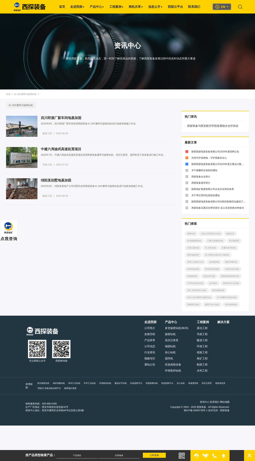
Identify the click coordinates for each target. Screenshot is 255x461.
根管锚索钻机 (218, 290)
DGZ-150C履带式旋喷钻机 (199, 297)
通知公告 (150, 364)
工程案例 (116, 6)
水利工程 (202, 370)
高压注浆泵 (172, 340)
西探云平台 (175, 6)
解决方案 (224, 322)
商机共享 (136, 6)
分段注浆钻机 (193, 248)
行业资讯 (150, 352)
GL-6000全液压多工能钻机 (217, 255)
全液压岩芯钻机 (232, 269)
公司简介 (150, 328)
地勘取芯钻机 (193, 304)
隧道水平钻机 (120, 383)
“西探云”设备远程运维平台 (49, 388)
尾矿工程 (202, 358)
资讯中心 (205, 402)
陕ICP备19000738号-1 (196, 410)
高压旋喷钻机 (43, 383)
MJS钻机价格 (193, 269)
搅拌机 (169, 358)
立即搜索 (155, 455)
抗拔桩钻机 (192, 276)
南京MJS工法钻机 (231, 283)
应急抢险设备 (173, 364)
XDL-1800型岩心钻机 (196, 290)
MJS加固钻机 (231, 304)
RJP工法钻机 (89, 383)
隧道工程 (47, 133)
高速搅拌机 (193, 383)
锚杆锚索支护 (193, 255)
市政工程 (47, 164)
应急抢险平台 (136, 383)
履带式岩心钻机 (212, 304)
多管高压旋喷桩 (212, 269)
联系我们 (194, 6)
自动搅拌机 (214, 262)
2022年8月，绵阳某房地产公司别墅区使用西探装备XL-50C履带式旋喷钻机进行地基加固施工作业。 (93, 186)
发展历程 (150, 334)
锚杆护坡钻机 (231, 262)
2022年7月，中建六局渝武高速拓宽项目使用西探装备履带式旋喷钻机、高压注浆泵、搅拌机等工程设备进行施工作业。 (103, 154)
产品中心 (97, 6)
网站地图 (225, 402)
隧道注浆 (230, 233)
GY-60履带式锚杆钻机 (226, 297)
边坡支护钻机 (209, 276)
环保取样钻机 (173, 370)
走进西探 (77, 6)
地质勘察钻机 (151, 383)
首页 (62, 6)
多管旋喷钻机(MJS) (177, 328)
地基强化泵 (220, 383)
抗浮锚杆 (213, 283)
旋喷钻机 (191, 233)
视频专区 (150, 358)
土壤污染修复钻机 (215, 241)
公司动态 (150, 346)
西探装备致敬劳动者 (230, 276)
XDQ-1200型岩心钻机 (210, 233)
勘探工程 (202, 364)
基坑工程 (202, 328)
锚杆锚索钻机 (58, 383)
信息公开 (155, 6)
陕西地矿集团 (70, 388)
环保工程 (202, 346)
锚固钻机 (170, 346)
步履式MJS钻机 (228, 248)
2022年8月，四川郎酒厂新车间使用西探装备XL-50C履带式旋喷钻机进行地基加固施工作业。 (89, 123)
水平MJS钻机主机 (195, 283)
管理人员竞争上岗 (195, 262)
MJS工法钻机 (74, 383)
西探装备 (225, 410)
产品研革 (150, 340)
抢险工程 (202, 352)
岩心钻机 (170, 352)
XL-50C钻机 (210, 248)
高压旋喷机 (234, 241)
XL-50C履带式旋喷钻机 (25, 94)
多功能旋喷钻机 (194, 241)
